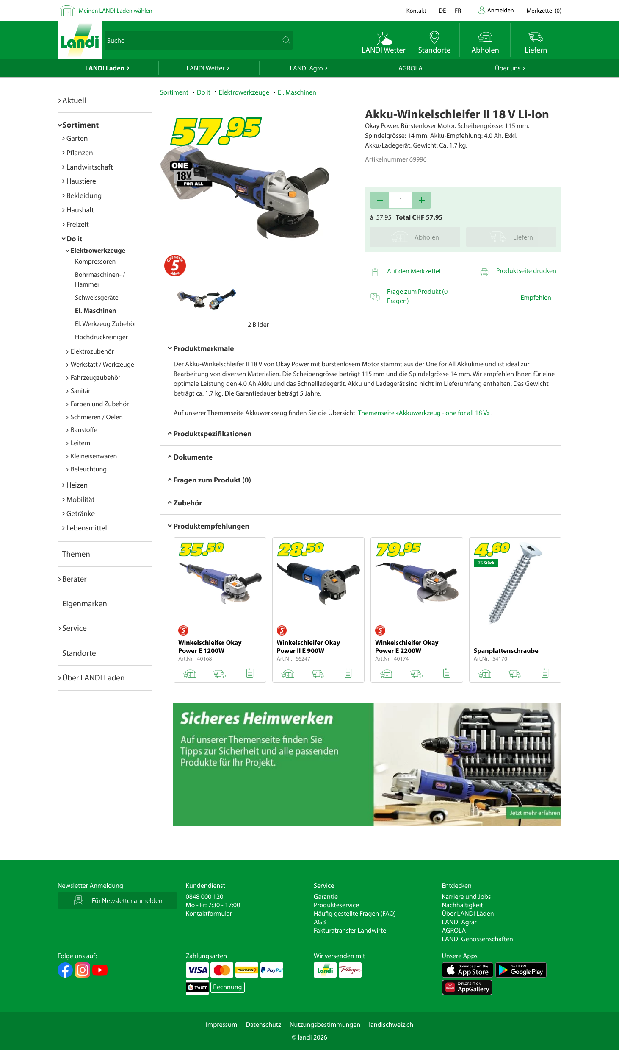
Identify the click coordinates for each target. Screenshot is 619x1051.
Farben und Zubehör (100, 404)
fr (458, 10)
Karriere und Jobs (466, 896)
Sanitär (81, 391)
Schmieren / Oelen (97, 417)
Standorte (79, 653)
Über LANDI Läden (468, 913)
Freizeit (77, 224)
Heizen (77, 485)
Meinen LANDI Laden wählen (115, 10)
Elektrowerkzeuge (98, 250)
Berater (74, 579)
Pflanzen (79, 152)
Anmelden (500, 10)
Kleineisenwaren (94, 456)
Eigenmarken (84, 603)
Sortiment (80, 125)
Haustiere (81, 181)
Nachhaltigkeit (462, 905)
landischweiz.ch (391, 1024)
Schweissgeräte (97, 297)
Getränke (80, 513)
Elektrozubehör (92, 351)
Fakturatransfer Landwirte (350, 930)
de (442, 10)
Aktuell (74, 100)
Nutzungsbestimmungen (325, 1024)
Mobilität (80, 499)
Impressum (221, 1024)
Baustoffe (84, 430)
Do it (74, 238)
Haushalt (80, 210)
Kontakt (416, 10)
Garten (77, 138)
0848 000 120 (205, 896)
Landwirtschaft (89, 167)
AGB (320, 922)
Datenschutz (263, 1024)
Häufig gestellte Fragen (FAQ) (355, 913)
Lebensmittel (86, 527)
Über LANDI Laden (93, 677)
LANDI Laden (104, 68)
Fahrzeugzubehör (95, 378)
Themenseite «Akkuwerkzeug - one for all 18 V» (423, 413)
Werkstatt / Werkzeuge (102, 364)
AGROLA (410, 68)
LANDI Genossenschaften (477, 939)
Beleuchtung (89, 469)
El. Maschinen (95, 311)
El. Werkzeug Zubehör (105, 324)
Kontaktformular (209, 913)
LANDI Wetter (206, 68)
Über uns (507, 68)
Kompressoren (95, 261)
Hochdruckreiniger (101, 337)
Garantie (326, 896)
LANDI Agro (306, 68)
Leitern (80, 443)
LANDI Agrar (459, 922)
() (544, 10)
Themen (76, 554)
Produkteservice (336, 905)
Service (74, 628)
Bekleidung (84, 195)
